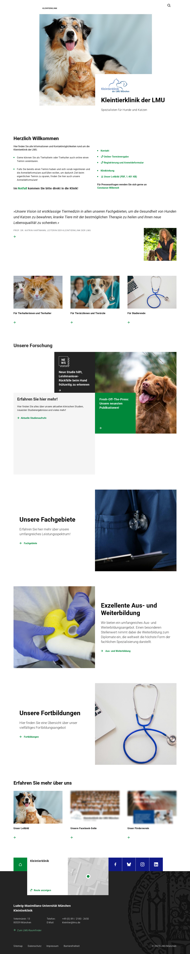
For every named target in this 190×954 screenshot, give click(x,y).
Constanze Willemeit (108, 187)
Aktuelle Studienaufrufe (33, 418)
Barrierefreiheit (72, 946)
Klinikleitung (107, 170)
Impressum (52, 946)
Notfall (23, 188)
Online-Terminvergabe (116, 156)
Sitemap (18, 946)
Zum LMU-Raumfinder (29, 930)
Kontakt (105, 150)
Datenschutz (34, 946)
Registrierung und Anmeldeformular (124, 162)
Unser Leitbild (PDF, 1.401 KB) (120, 176)
